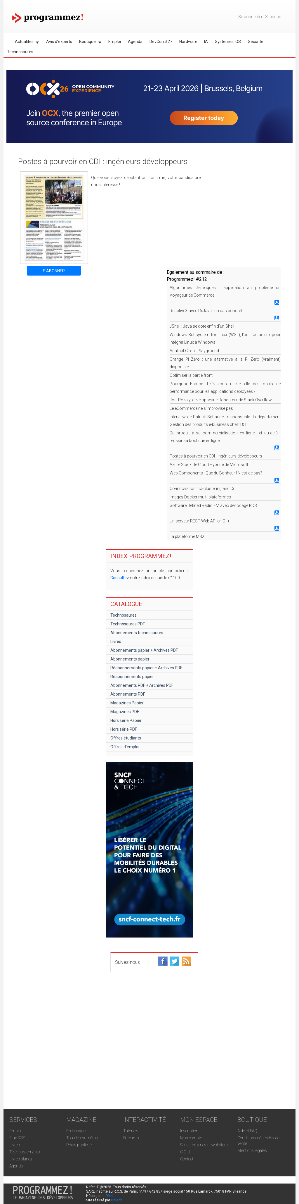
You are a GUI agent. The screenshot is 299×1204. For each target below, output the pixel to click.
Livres (115, 641)
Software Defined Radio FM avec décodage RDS (213, 505)
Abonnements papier (130, 659)
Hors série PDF (123, 729)
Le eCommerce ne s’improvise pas (201, 408)
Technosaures (20, 51)
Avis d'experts (59, 41)
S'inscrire (273, 16)
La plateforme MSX (187, 536)
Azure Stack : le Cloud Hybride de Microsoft (209, 464)
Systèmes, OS (228, 41)
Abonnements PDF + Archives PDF (141, 685)
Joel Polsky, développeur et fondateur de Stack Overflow (221, 400)
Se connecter (250, 16)
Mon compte (191, 1138)
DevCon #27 (161, 41)
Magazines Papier (127, 703)
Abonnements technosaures (136, 632)
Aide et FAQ (247, 1131)
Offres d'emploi (124, 746)
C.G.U (185, 1152)
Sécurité (255, 41)
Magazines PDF (124, 711)
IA (206, 41)
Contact (186, 1159)
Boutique (88, 42)
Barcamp (131, 1138)
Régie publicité (79, 1145)
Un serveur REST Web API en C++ (200, 521)
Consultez (119, 577)
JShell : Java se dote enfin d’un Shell (202, 326)
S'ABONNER (54, 271)
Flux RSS (17, 1138)
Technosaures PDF (127, 624)
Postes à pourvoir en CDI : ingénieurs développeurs (216, 456)
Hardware (188, 41)
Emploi (114, 41)
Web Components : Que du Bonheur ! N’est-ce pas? (216, 473)
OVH (109, 1196)
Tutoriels (130, 1131)
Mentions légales (252, 1150)
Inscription (189, 1131)
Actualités (25, 42)
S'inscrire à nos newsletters (204, 1145)
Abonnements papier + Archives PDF (144, 650)
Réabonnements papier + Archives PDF (146, 667)
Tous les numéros (82, 1138)
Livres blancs (20, 1159)
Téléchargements (24, 1152)
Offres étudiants (125, 738)
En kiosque (76, 1131)
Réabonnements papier (132, 676)
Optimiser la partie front (191, 375)
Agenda (135, 41)
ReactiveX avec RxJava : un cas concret (206, 310)
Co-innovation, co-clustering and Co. (203, 488)
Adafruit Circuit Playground (194, 350)
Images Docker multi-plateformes (200, 497)
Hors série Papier (126, 720)
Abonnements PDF (127, 694)
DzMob (116, 1200)
